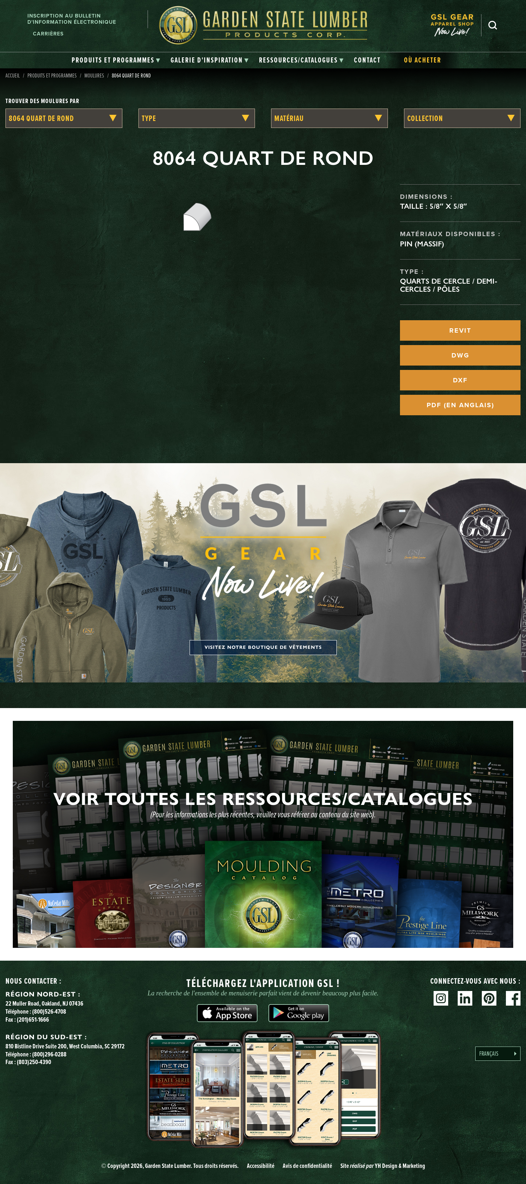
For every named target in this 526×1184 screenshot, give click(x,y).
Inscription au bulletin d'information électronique (71, 19)
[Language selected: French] (498, 1054)
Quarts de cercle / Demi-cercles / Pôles (449, 285)
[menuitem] (455, 25)
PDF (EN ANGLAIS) (460, 405)
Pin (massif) (422, 243)
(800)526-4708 (49, 1011)
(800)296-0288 (49, 1054)
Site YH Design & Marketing (382, 1165)
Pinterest (489, 998)
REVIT (460, 330)
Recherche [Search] (493, 25)
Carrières (48, 34)
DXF (460, 380)
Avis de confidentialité (307, 1165)
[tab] (115, 60)
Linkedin (465, 998)
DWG (460, 355)
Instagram (441, 998)
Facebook (513, 998)
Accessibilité (260, 1165)
